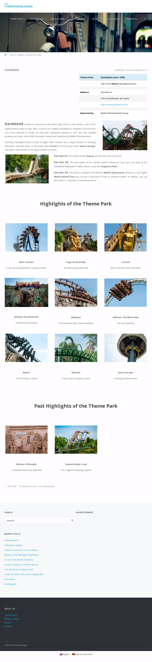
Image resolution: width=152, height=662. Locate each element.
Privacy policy (10, 615)
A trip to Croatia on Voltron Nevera (21, 564)
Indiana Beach (11, 540)
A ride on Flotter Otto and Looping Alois (23, 574)
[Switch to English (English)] (64, 654)
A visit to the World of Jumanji (18, 559)
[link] (145, 19)
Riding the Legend (13, 545)
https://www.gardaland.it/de (114, 104)
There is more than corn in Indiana (21, 550)
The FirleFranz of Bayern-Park (18, 569)
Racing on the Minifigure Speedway (21, 554)
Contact (8, 626)
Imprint (7, 622)
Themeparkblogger (18, 6)
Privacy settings (11, 618)
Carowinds (9, 579)
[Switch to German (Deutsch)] (82, 654)
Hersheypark (10, 584)
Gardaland (12, 70)
